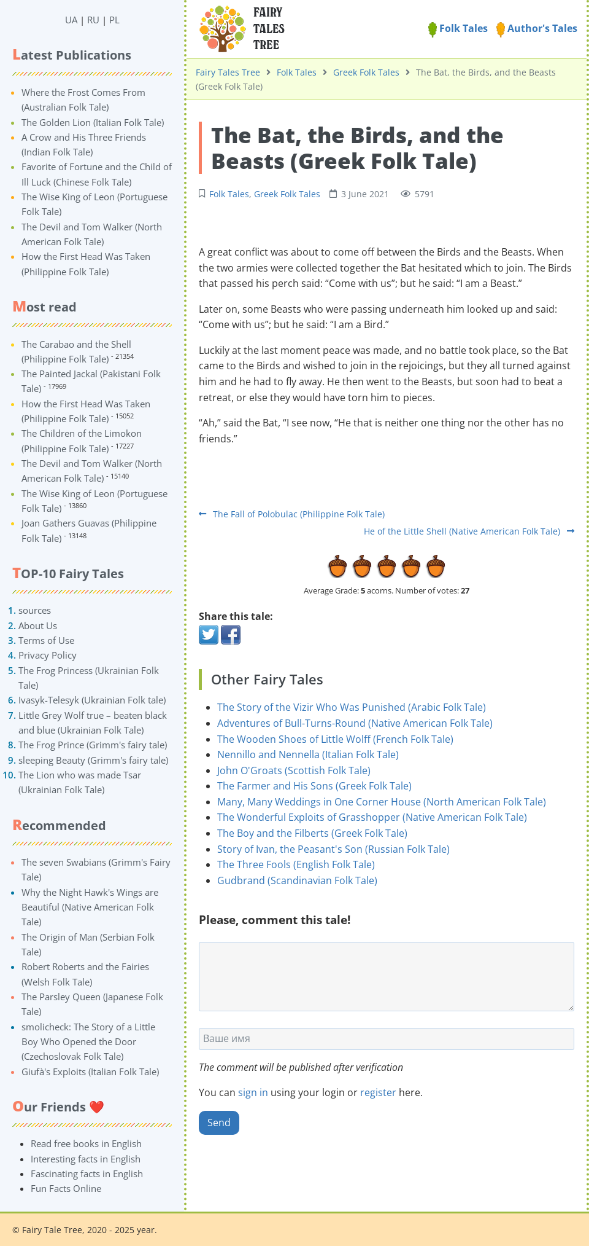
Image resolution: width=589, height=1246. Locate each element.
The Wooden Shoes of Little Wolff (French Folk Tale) (335, 739)
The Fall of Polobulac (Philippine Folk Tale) (292, 514)
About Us (37, 625)
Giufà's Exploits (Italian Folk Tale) (90, 1071)
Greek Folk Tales (366, 72)
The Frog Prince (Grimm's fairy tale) (92, 745)
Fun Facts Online (66, 1188)
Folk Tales (458, 28)
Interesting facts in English (86, 1159)
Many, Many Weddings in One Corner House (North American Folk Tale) (381, 802)
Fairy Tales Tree (228, 72)
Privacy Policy (47, 655)
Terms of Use (46, 640)
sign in (253, 1092)
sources (34, 610)
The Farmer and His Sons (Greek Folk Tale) (314, 786)
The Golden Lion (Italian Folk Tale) (92, 122)
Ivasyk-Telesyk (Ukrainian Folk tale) (92, 700)
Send (219, 1122)
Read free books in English (86, 1143)
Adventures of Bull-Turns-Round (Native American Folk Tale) (355, 723)
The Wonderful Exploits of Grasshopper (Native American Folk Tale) (372, 817)
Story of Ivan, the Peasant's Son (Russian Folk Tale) (333, 849)
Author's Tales (536, 28)
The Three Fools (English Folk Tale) (296, 864)
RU (93, 20)
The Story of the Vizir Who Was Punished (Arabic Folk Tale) (351, 707)
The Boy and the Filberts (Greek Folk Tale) (312, 833)
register (378, 1092)
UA (71, 20)
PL (114, 20)
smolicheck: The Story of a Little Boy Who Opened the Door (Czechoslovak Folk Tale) (88, 1042)
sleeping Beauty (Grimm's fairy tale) (93, 760)
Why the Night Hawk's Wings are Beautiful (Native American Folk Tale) (89, 907)
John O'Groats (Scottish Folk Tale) (294, 770)
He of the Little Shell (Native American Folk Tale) (469, 531)
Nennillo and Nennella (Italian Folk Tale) (308, 754)
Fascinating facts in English (87, 1173)
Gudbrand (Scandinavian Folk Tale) (297, 880)
